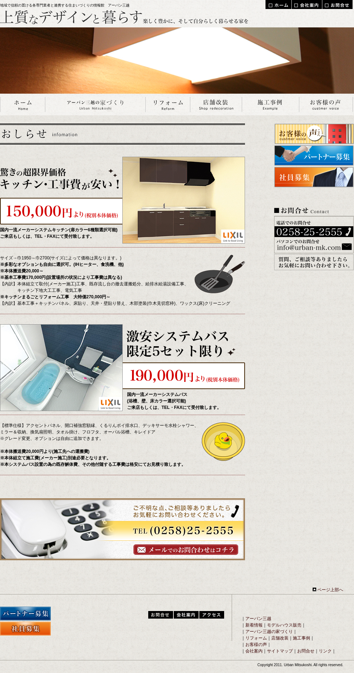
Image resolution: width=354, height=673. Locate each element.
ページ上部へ (328, 589)
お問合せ (305, 651)
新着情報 (254, 625)
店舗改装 (280, 638)
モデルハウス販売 (284, 625)
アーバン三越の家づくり (269, 631)
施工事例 (301, 638)
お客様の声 (256, 644)
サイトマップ (280, 651)
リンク (325, 651)
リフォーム (256, 638)
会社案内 (254, 651)
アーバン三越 (258, 618)
